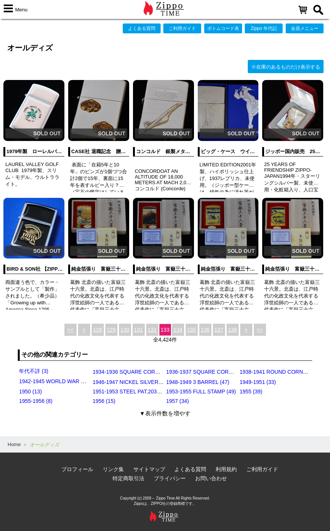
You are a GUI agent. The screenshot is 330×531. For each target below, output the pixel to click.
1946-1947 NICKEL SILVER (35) (130, 382)
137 (218, 330)
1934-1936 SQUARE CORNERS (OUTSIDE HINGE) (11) (159, 372)
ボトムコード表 (223, 28)
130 (124, 330)
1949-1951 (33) (257, 382)
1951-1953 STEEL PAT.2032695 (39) (135, 391)
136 (205, 330)
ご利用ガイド (182, 28)
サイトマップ (149, 469)
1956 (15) (103, 401)
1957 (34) (177, 401)
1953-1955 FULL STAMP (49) (201, 391)
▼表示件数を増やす (165, 413)
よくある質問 (141, 28)
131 (138, 330)
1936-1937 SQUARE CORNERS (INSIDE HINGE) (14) (230, 372)
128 (97, 330)
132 (152, 330)
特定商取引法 (128, 478)
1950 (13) (30, 391)
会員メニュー (304, 28)
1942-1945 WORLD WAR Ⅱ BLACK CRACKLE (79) (80, 381)
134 (178, 330)
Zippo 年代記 (264, 28)
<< (70, 330)
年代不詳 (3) (33, 371)
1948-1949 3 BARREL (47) (197, 382)
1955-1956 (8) (35, 401)
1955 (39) (250, 391)
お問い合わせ (211, 478)
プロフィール (77, 469)
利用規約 (226, 469)
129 (111, 330)
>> (259, 330)
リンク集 (113, 469)
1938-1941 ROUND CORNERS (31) (282, 372)
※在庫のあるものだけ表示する (285, 67)
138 (232, 330)
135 (191, 330)
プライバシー (170, 478)
